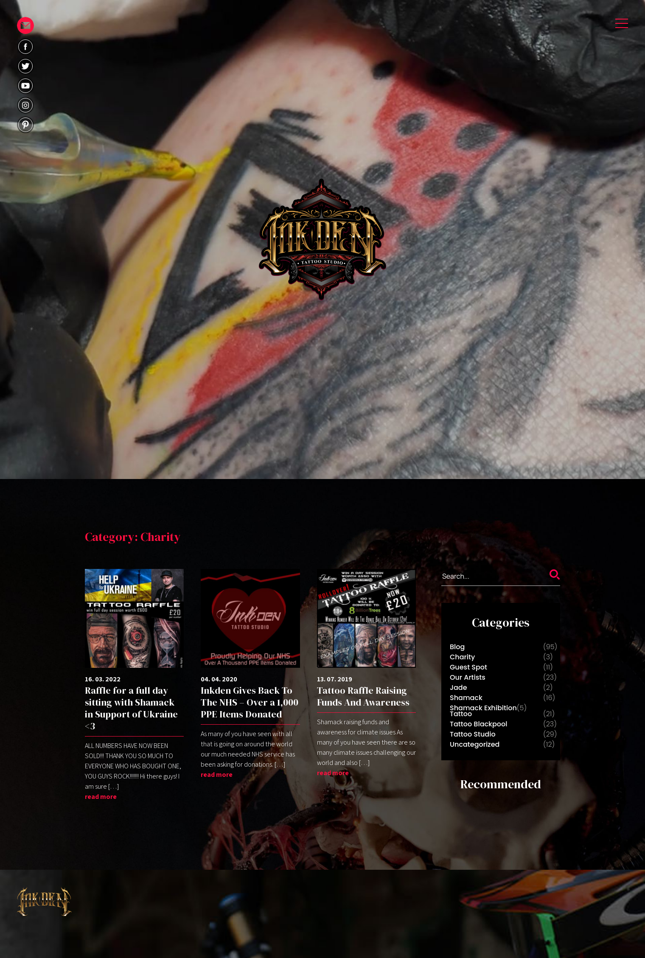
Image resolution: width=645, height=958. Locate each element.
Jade (458, 687)
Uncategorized (474, 744)
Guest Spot (468, 667)
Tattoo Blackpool (478, 724)
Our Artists (467, 677)
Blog (457, 647)
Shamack (466, 698)
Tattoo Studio (473, 734)
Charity (462, 657)
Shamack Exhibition (483, 708)
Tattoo (461, 714)
